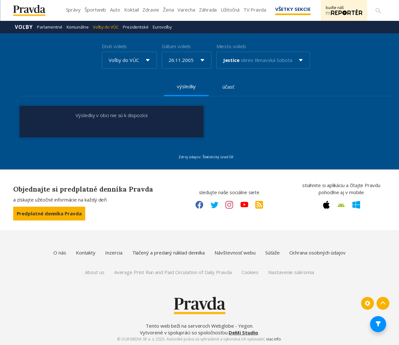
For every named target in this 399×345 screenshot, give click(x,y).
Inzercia (113, 252)
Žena (168, 9)
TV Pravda (254, 9)
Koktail (131, 9)
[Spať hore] (382, 303)
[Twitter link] (214, 204)
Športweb (95, 9)
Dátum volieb (176, 46)
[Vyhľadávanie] (378, 10)
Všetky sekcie (292, 9)
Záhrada (208, 9)
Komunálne (78, 27)
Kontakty (85, 252)
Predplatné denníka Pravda (49, 213)
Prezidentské (136, 27)
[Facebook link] (199, 204)
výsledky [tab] (186, 86)
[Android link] (341, 205)
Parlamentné (49, 27)
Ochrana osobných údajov (317, 252)
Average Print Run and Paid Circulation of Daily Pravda (173, 272)
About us (94, 272)
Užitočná (230, 9)
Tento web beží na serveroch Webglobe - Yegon (199, 326)
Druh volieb (114, 46)
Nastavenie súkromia (291, 272)
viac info (273, 339)
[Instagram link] (229, 204)
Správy (73, 9)
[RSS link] (259, 204)
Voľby (24, 26)
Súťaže (272, 252)
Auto (115, 9)
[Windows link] (356, 204)
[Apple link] (326, 204)
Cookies (249, 272)
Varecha (186, 9)
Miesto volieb (231, 46)
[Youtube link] (244, 204)
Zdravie (150, 9)
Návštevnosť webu (235, 252)
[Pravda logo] (34, 12)
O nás (59, 252)
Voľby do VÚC (106, 27)
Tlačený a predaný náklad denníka (168, 252)
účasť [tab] (228, 86)
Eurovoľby (162, 27)
